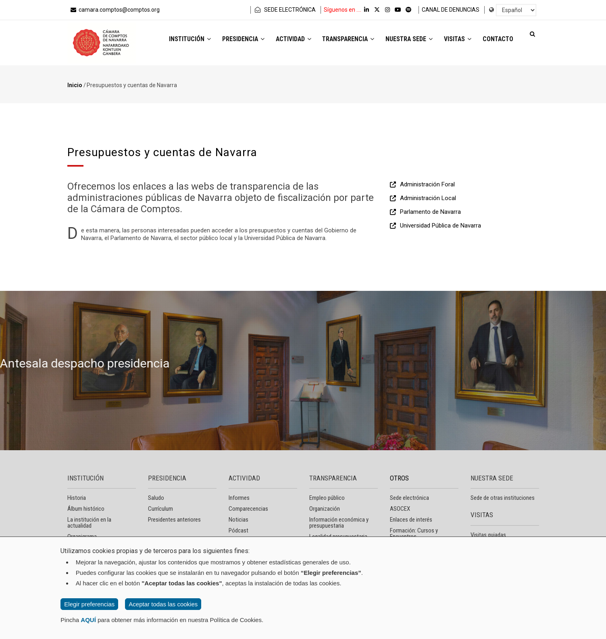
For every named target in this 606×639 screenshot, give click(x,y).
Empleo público (327, 497)
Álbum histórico (85, 508)
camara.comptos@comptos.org (114, 9)
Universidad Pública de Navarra (440, 225)
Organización (324, 508)
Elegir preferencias (89, 604)
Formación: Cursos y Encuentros (414, 533)
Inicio (74, 85)
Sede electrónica (409, 497)
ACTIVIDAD (244, 478)
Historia (76, 497)
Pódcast (238, 530)
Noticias (238, 519)
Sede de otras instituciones (503, 497)
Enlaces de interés (411, 519)
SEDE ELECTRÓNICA (285, 9)
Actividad (284, 40)
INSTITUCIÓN (85, 478)
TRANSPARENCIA (333, 478)
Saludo (156, 497)
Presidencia (232, 40)
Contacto (497, 40)
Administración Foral (427, 184)
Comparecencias (248, 508)
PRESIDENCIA (167, 478)
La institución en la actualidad (89, 522)
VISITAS (482, 515)
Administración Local (428, 198)
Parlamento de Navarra (430, 211)
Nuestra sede (405, 40)
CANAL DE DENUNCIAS (450, 9)
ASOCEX (400, 508)
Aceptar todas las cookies (163, 604)
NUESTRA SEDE (492, 478)
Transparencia (342, 40)
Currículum (160, 508)
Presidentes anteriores (174, 519)
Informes (239, 497)
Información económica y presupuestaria (339, 522)
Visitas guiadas (488, 535)
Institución (177, 40)
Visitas (455, 40)
